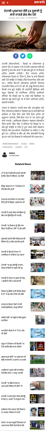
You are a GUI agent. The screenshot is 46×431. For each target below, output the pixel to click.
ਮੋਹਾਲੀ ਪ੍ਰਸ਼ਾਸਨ (7, 147)
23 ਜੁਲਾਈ (18, 147)
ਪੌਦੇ (26, 147)
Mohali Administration (10, 144)
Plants (32, 144)
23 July (23, 144)
